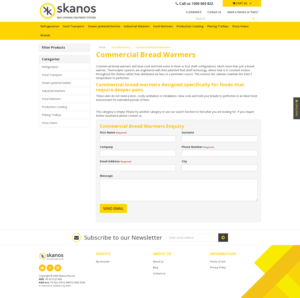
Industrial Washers (136, 26)
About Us (158, 261)
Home (102, 47)
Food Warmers (163, 26)
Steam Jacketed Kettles (104, 26)
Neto (68, 285)
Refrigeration (50, 26)
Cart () (240, 3)
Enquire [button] (297, 108)
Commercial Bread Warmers (153, 47)
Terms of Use (218, 261)
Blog (155, 267)
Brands (45, 35)
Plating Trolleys (218, 26)
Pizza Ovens (240, 26)
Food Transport (73, 26)
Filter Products (53, 47)
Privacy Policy (218, 267)
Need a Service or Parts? (242, 12)
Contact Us (214, 12)
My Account (102, 261)
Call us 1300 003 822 (194, 3)
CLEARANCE (193, 12)
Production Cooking (190, 26)
